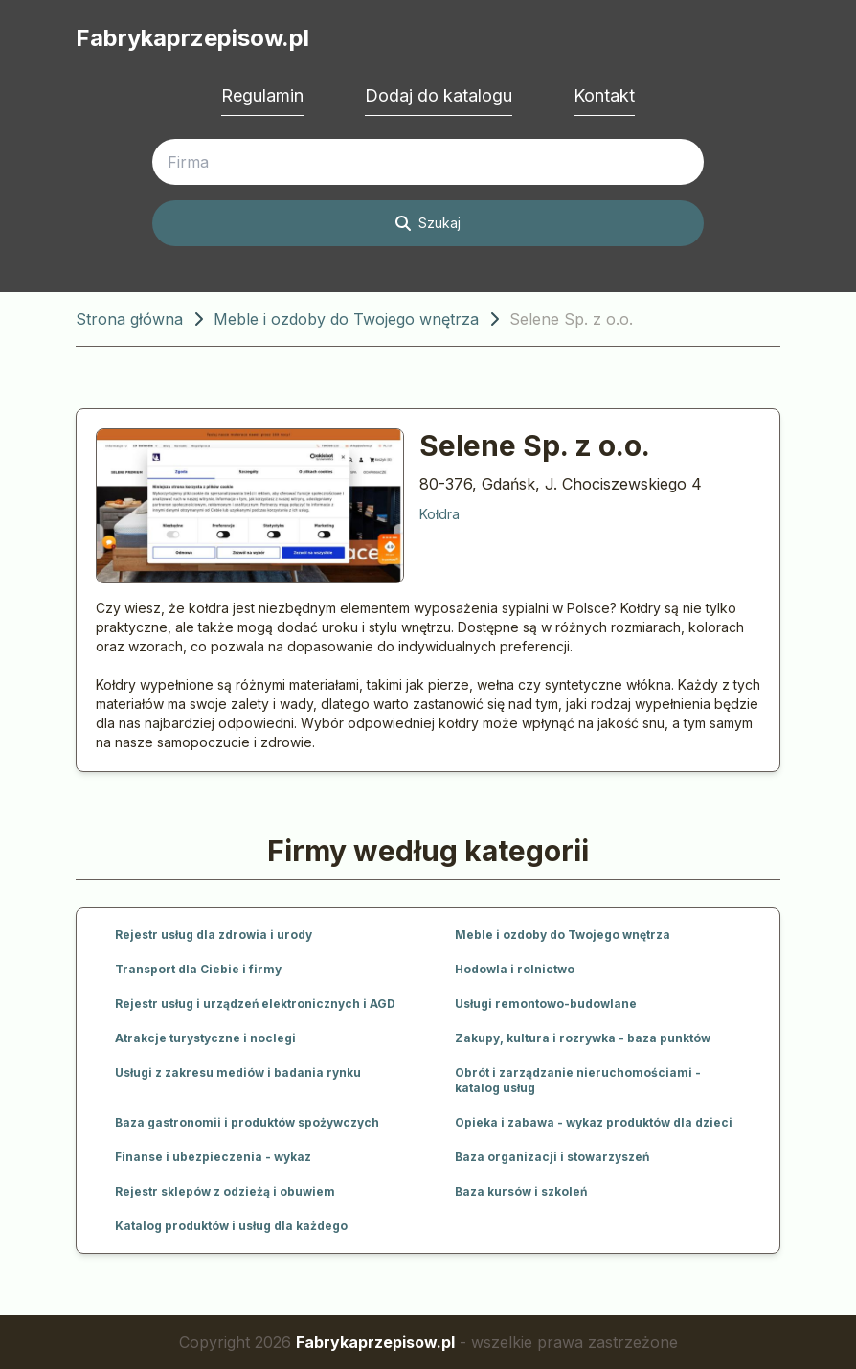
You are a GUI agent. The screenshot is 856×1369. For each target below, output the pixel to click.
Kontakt (604, 95)
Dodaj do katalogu (438, 95)
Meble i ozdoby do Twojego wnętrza (346, 319)
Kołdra (439, 514)
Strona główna (129, 319)
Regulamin (262, 95)
